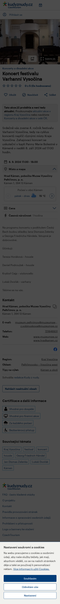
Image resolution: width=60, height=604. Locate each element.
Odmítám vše (30, 586)
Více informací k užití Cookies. (31, 568)
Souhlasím (30, 578)
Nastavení (30, 595)
